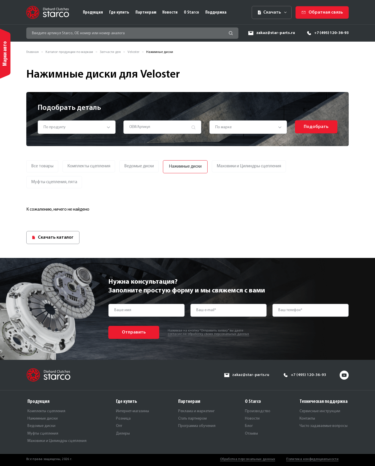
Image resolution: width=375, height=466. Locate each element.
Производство (257, 411)
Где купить (119, 12)
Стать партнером (192, 418)
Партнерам (145, 12)
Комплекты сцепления (46, 411)
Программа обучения (196, 426)
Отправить (134, 332)
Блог (249, 426)
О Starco (191, 12)
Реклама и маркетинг (196, 411)
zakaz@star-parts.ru (275, 33)
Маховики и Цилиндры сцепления (57, 441)
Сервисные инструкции (319, 411)
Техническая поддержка (323, 401)
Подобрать (316, 127)
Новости (170, 12)
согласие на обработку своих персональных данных (208, 334)
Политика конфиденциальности (312, 459)
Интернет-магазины (132, 411)
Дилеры (123, 433)
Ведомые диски (41, 426)
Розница (123, 418)
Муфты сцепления (42, 433)
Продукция (93, 12)
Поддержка (216, 12)
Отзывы (251, 433)
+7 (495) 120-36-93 (331, 33)
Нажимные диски (42, 418)
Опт (119, 426)
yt (344, 375)
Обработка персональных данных (247, 459)
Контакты (307, 418)
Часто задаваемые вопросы (323, 426)
